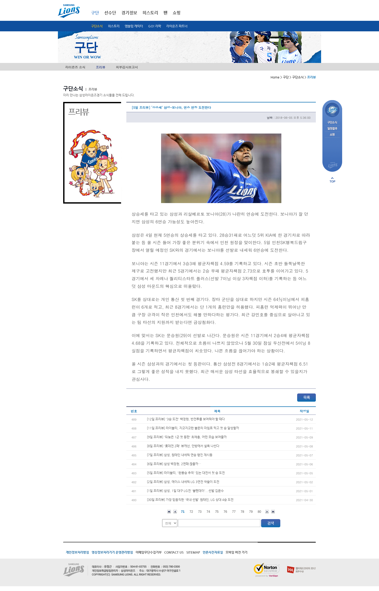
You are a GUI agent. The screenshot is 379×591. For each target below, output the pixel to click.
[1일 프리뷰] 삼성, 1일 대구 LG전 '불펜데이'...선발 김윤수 (185, 490)
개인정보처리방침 (77, 552)
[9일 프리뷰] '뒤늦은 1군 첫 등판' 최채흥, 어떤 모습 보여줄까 (187, 437)
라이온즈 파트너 (176, 26)
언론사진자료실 (213, 552)
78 (242, 512)
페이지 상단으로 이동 (332, 180)
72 (191, 512)
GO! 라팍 (154, 26)
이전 (175, 512)
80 (259, 512)
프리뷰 (100, 67)
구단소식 (97, 26)
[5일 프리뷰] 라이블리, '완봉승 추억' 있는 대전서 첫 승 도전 (186, 473)
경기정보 (129, 12)
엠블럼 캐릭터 (134, 26)
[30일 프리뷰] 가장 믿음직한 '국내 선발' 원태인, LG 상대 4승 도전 (190, 499)
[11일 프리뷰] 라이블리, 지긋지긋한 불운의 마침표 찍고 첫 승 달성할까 (193, 428)
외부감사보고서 (127, 67)
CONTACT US (174, 552)
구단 (95, 12)
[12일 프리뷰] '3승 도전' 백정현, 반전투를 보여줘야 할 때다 (186, 419)
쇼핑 (177, 12)
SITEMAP (193, 552)
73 (199, 512)
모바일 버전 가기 (236, 552)
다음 (267, 512)
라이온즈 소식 (75, 67)
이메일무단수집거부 (149, 552)
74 (208, 512)
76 (225, 512)
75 (216, 512)
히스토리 (113, 26)
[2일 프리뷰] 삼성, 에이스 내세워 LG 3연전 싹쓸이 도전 (183, 482)
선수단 (110, 12)
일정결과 (332, 129)
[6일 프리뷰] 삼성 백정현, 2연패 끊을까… (174, 464)
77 (234, 512)
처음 (169, 512)
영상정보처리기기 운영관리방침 (112, 552)
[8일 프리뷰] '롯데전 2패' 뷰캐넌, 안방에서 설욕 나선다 (183, 446)
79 (251, 512)
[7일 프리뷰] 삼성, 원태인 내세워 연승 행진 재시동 (179, 455)
